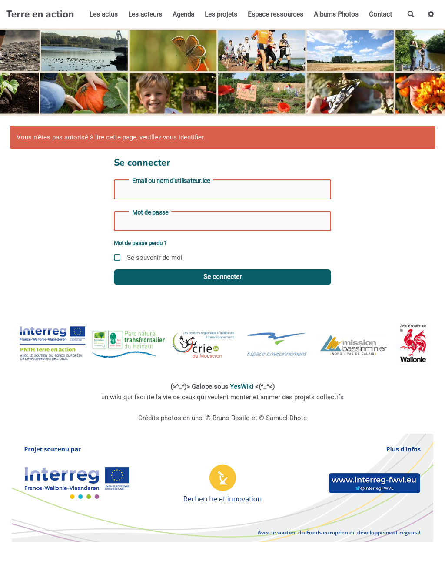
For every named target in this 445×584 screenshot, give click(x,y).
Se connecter (222, 277)
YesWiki (241, 387)
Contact (380, 14)
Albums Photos (336, 14)
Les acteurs (145, 14)
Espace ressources (275, 14)
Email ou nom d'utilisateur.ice (171, 181)
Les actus (104, 14)
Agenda (183, 14)
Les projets (221, 14)
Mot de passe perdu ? (140, 243)
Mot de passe (150, 212)
